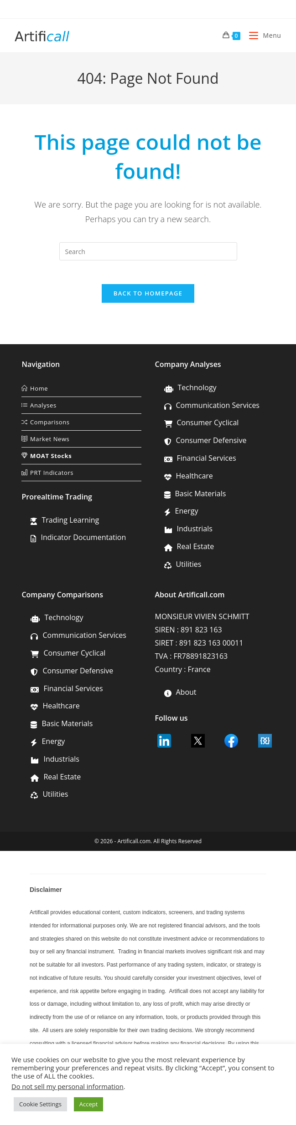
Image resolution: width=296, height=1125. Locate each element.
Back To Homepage (148, 297)
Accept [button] (88, 1104)
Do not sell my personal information (67, 1086)
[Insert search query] (148, 251)
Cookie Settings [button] (40, 1104)
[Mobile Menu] (261, 35)
